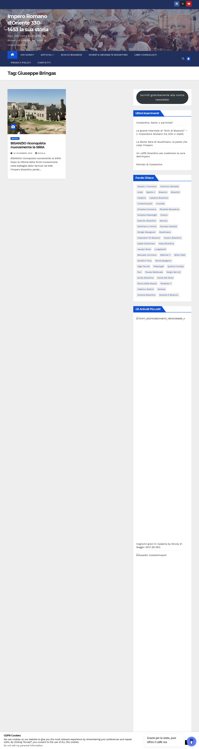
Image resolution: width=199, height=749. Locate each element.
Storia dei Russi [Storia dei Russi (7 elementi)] (165, 278)
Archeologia (143, 456)
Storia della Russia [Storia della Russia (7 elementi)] (147, 283)
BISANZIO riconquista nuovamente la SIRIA (28, 145)
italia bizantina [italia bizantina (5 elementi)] (166, 243)
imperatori (142, 495)
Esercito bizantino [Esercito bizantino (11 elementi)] (146, 220)
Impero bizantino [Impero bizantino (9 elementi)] (172, 238)
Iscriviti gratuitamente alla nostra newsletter (162, 97)
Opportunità (143, 527)
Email (11, 663)
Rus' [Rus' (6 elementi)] (139, 272)
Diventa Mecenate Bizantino (108, 54)
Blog (138, 487)
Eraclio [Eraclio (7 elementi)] (164, 215)
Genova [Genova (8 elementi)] (163, 220)
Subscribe (18, 686)
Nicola (40, 153)
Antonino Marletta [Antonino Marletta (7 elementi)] (169, 186)
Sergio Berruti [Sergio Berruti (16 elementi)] (174, 272)
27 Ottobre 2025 (117, 587)
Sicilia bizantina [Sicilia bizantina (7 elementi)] (145, 278)
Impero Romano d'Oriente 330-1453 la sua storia (28, 23)
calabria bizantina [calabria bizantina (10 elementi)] (159, 198)
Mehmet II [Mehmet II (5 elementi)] (165, 255)
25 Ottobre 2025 (163, 587)
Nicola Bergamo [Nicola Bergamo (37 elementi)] (163, 260)
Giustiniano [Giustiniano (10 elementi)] (165, 232)
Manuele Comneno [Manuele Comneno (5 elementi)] (146, 255)
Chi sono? (27, 54)
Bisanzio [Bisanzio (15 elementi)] (163, 192)
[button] (183, 58)
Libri (139, 519)
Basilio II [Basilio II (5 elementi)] (150, 192)
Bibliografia (143, 471)
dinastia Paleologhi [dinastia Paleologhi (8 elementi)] (147, 215)
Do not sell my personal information (23, 745)
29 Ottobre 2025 (71, 587)
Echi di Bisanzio (71, 54)
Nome (11, 632)
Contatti (44, 62)
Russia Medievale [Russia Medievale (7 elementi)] (154, 272)
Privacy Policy (21, 62)
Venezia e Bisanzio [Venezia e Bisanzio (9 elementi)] (168, 295)
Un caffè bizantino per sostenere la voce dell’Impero (167, 581)
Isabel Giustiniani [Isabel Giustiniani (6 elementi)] (146, 243)
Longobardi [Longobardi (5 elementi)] (160, 249)
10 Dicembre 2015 (23, 153)
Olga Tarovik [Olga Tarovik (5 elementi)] (143, 266)
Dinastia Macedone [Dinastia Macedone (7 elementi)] (169, 209)
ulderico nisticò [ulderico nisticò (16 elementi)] (145, 289)
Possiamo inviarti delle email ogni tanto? (34, 678)
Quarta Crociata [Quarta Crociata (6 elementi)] (176, 266)
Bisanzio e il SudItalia (149, 479)
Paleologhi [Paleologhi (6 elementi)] (158, 266)
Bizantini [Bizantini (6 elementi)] (175, 192)
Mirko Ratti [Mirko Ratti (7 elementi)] (179, 255)
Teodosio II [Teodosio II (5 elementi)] (165, 283)
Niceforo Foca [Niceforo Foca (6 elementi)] (144, 260)
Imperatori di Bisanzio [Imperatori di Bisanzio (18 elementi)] (148, 238)
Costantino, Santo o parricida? (154, 122)
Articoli (47, 54)
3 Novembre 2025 (25, 587)
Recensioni (142, 535)
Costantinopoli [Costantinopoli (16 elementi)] (144, 203)
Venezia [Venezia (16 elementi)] (161, 289)
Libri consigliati (145, 54)
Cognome (13, 647)
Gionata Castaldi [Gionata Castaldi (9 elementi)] (168, 226)
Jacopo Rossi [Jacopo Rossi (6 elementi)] (144, 249)
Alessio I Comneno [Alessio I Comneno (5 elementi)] (146, 186)
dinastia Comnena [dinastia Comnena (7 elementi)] (146, 209)
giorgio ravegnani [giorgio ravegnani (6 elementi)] (146, 232)
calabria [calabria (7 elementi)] (141, 198)
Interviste (142, 503)
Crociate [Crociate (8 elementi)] (160, 203)
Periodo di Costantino (149, 164)
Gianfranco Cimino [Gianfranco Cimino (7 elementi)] (146, 226)
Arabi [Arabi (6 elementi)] (140, 192)
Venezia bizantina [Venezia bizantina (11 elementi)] (146, 295)
